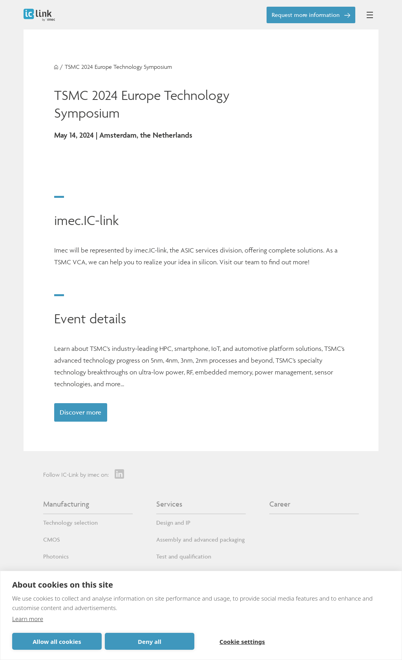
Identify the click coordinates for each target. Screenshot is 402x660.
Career (280, 504)
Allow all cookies (57, 641)
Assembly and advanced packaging (200, 539)
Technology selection (70, 522)
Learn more (27, 619)
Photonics (56, 556)
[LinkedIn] (119, 474)
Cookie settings (242, 641)
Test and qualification (183, 556)
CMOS (51, 539)
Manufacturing (66, 504)
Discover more (80, 412)
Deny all (149, 641)
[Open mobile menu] (369, 15)
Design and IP (173, 522)
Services (169, 504)
